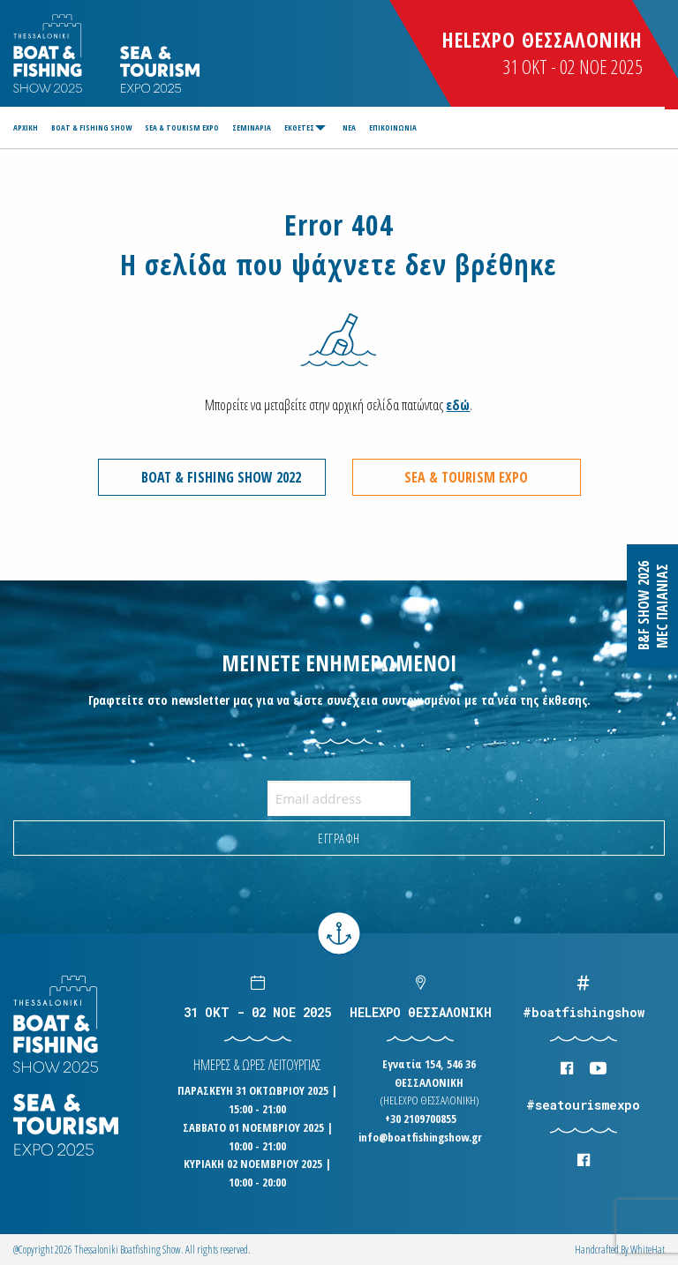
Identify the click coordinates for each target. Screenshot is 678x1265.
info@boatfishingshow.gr (420, 1137)
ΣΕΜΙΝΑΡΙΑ (251, 127)
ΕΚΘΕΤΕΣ (299, 127)
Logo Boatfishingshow (49, 53)
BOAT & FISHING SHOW (91, 127)
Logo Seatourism (160, 69)
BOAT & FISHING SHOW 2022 (221, 477)
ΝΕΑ (349, 127)
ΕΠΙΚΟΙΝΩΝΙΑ (393, 127)
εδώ (458, 405)
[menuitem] (28, 127)
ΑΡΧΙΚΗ (25, 127)
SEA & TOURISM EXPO (182, 127)
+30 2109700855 (420, 1119)
